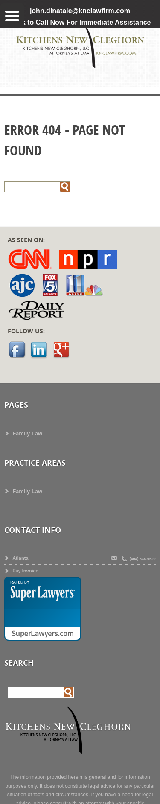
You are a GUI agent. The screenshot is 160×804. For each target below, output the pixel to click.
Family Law (27, 433)
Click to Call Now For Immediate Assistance (80, 22)
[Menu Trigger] (12, 15)
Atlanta (20, 558)
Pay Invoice (25, 570)
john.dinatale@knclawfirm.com (80, 10)
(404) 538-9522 (142, 559)
